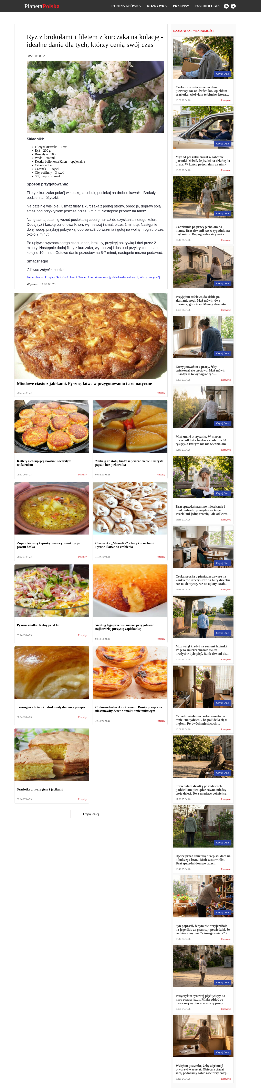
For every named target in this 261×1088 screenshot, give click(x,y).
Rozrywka (157, 6)
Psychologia (207, 6)
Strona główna (126, 6)
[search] (233, 6)
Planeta (42, 6)
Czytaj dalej (91, 814)
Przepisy (181, 6)
